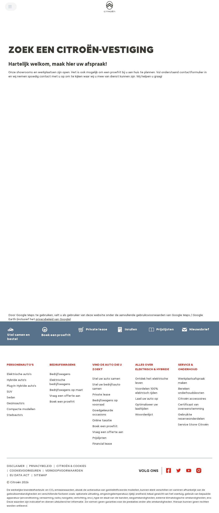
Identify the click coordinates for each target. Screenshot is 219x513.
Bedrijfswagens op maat (66, 390)
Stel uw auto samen (106, 378)
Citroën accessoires (192, 398)
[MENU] (11, 6)
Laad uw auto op (146, 398)
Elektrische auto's (19, 374)
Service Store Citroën (193, 424)
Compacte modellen (21, 409)
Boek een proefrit (62, 401)
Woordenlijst (144, 414)
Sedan (11, 397)
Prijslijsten (99, 438)
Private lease (101, 394)
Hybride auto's (16, 380)
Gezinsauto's (15, 403)
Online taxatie (102, 420)
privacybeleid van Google (53, 319)
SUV (9, 391)
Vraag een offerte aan (65, 396)
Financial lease (102, 443)
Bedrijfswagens (60, 374)
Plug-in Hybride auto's (21, 386)
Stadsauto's (15, 415)
